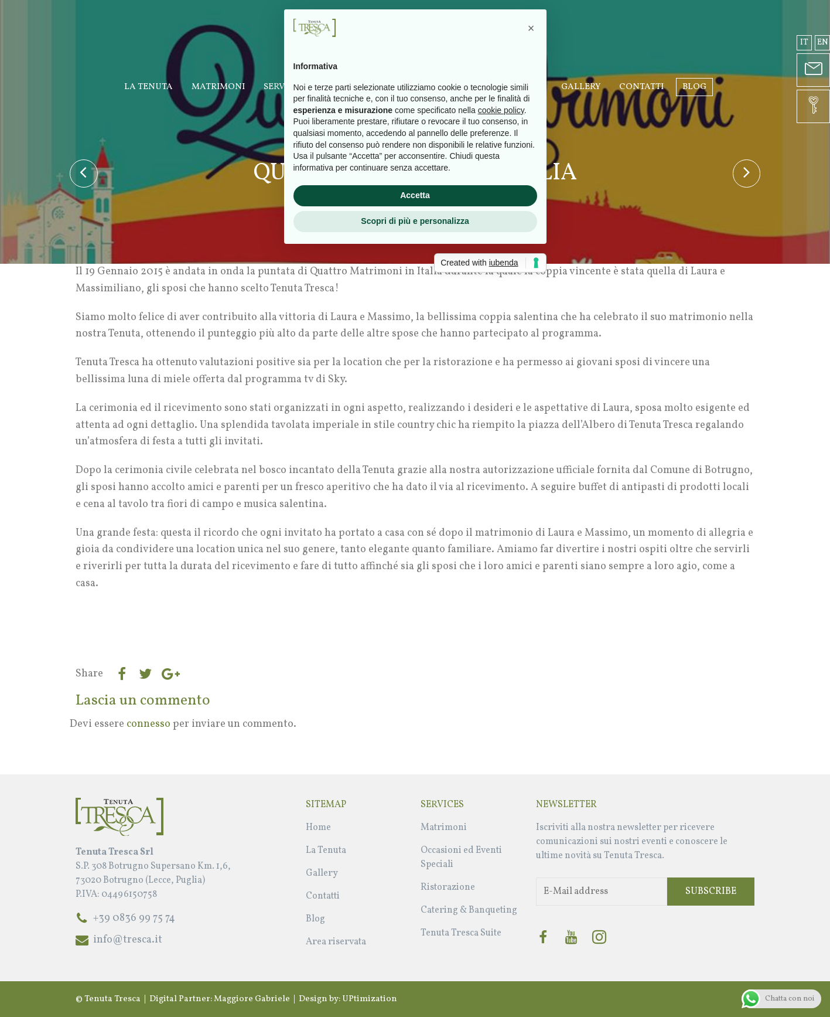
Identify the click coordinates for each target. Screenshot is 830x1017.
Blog (694, 87)
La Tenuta (148, 87)
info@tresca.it (127, 940)
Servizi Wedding (302, 87)
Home (318, 827)
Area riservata (336, 942)
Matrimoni (218, 87)
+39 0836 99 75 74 (134, 918)
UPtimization (369, 999)
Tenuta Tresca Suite (461, 933)
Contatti (641, 87)
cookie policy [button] (501, 492)
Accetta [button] (415, 577)
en (822, 42)
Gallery (580, 87)
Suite (530, 87)
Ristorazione (448, 887)
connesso (148, 724)
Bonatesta (418, 196)
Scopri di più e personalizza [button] (415, 603)
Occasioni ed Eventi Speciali (429, 87)
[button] (531, 410)
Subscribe (710, 891)
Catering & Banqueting (469, 910)
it (804, 42)
